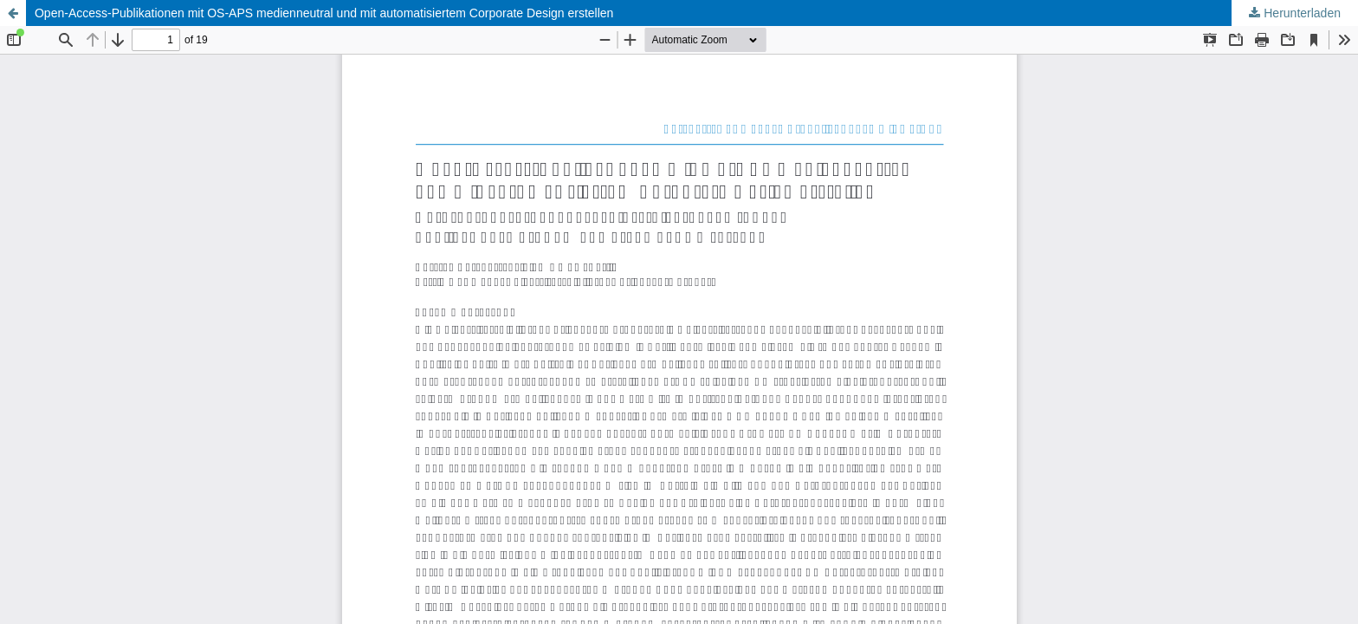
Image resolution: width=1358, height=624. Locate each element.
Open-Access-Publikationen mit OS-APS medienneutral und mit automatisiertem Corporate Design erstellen (324, 13)
